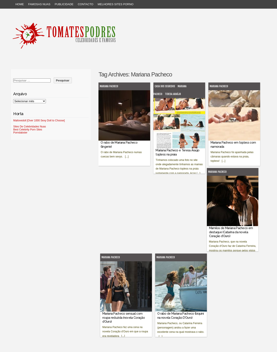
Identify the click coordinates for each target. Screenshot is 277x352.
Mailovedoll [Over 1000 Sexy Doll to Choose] (39, 120)
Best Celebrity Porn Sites (27, 129)
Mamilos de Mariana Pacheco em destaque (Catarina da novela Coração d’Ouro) (231, 232)
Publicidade (64, 4)
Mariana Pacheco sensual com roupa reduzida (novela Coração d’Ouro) (123, 317)
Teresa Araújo (173, 94)
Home (19, 4)
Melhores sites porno (115, 4)
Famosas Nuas (39, 4)
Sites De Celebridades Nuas (29, 126)
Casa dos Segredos (165, 86)
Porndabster (20, 132)
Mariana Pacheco (109, 86)
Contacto (85, 4)
